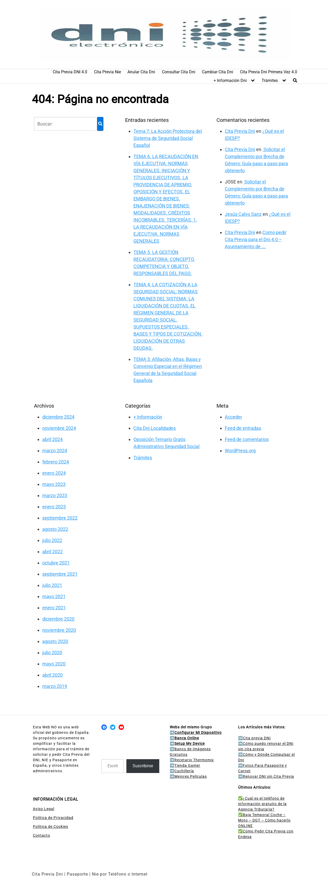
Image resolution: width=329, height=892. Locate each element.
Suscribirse (143, 765)
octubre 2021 (56, 563)
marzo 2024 (54, 450)
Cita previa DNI (254, 738)
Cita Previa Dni (240, 131)
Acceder (233, 417)
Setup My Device (189, 743)
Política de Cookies (50, 826)
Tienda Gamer (187, 765)
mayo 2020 (54, 664)
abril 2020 (52, 675)
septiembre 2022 (60, 518)
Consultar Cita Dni (178, 71)
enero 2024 (54, 473)
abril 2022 (52, 551)
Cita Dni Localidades (154, 428)
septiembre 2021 (60, 574)
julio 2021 (52, 585)
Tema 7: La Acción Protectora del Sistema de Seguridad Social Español (167, 138)
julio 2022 (52, 540)
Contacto (41, 835)
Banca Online (186, 738)
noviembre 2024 (59, 428)
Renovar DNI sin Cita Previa (266, 776)
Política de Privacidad (53, 818)
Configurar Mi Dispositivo (198, 732)
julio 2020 (52, 652)
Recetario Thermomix (194, 760)
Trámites (270, 80)
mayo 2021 (54, 596)
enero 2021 (54, 607)
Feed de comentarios (247, 439)
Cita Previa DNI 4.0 (70, 71)
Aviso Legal (43, 809)
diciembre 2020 (58, 619)
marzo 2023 (54, 495)
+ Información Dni (230, 80)
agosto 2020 (55, 641)
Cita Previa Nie (107, 71)
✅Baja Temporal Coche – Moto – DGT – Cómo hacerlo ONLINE (264, 820)
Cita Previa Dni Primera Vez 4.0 (268, 71)
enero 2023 (54, 506)
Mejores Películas (190, 776)
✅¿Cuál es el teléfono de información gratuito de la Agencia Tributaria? (262, 803)
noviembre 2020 (59, 630)
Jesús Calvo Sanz (243, 214)
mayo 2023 (54, 484)
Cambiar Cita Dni (217, 71)
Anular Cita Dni (141, 71)
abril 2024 (52, 439)
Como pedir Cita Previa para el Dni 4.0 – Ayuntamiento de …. (255, 239)
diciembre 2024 (58, 417)
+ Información (147, 417)
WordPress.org (240, 450)
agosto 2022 (55, 529)
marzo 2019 (54, 686)
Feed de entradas (243, 428)
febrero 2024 (55, 462)
